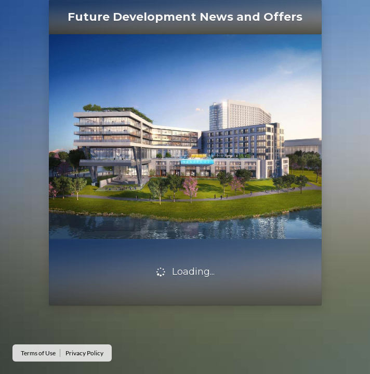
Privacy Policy (84, 353)
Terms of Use (38, 353)
